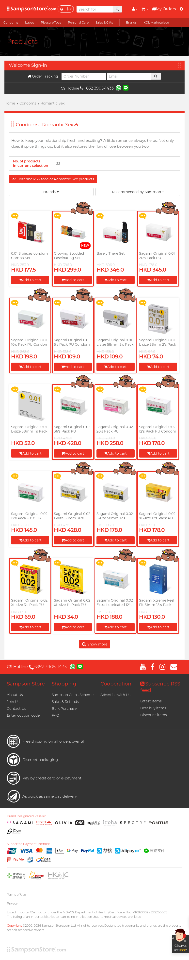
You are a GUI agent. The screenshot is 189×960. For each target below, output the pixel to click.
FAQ (55, 715)
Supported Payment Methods (28, 843)
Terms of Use (16, 894)
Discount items (153, 715)
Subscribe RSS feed (160, 687)
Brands (51, 192)
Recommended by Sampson (138, 192)
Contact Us (16, 708)
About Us (15, 695)
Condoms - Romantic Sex (47, 125)
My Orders (164, 9)
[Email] (129, 76)
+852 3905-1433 (97, 88)
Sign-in (39, 65)
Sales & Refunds (65, 701)
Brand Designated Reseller (26, 816)
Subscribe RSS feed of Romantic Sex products (53, 179)
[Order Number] (84, 76)
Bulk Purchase (64, 708)
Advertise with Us (115, 695)
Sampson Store (26, 684)
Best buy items (153, 708)
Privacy (12, 903)
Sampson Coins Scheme (73, 695)
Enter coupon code (23, 715)
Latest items (151, 701)
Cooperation (115, 684)
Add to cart (30, 280)
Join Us (13, 701)
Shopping (64, 684)
